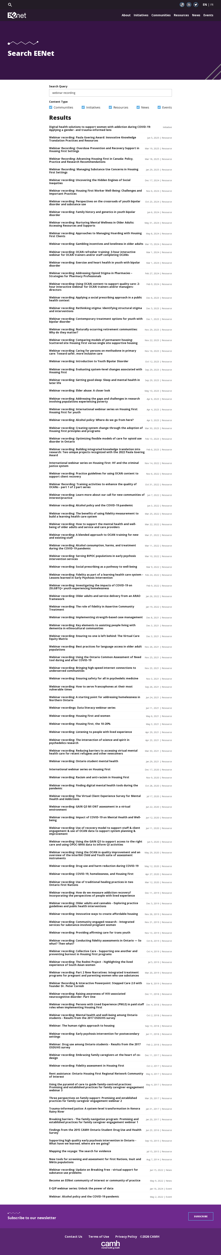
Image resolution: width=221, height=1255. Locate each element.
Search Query (110, 90)
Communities (158, 15)
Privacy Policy (126, 1236)
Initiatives (136, 15)
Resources (180, 15)
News (195, 15)
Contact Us (73, 1236)
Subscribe (201, 1216)
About (120, 15)
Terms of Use (98, 1236)
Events (208, 15)
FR (211, 4)
